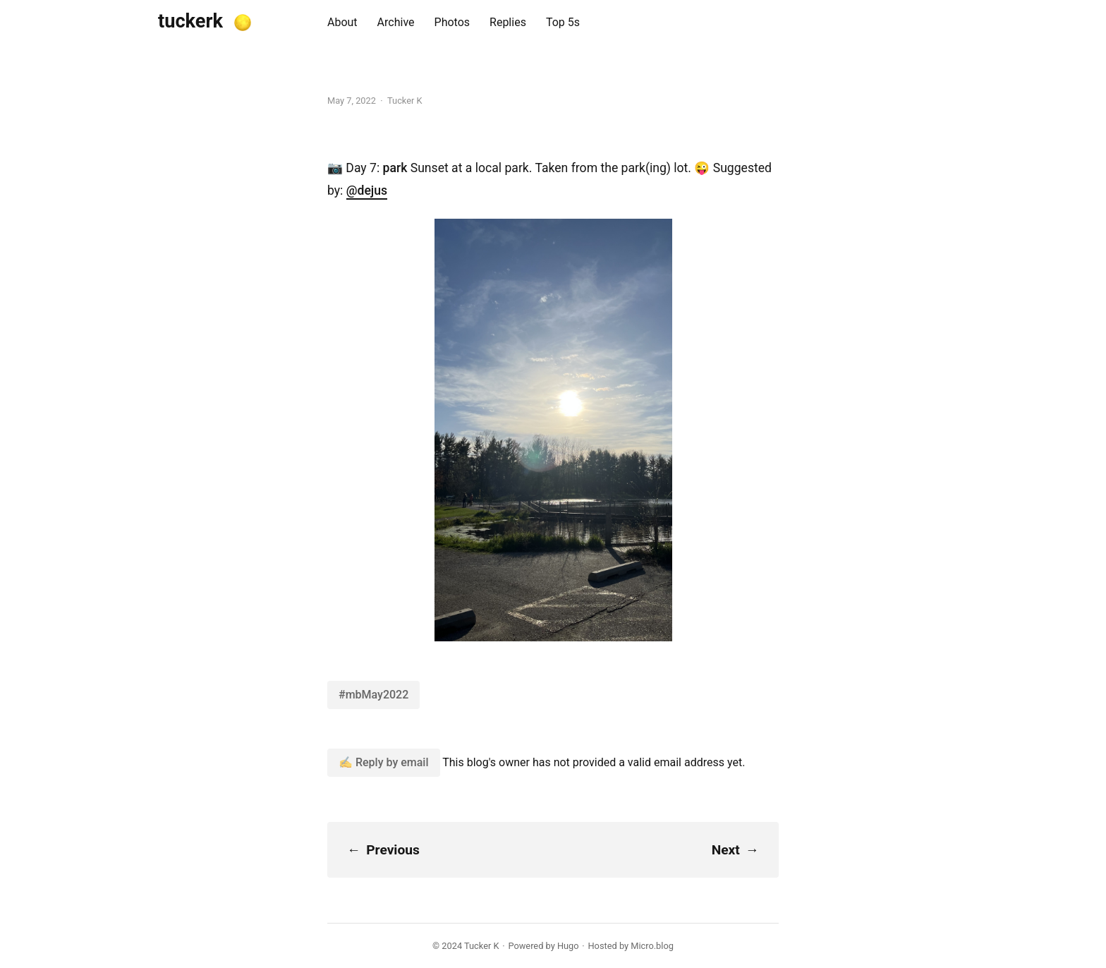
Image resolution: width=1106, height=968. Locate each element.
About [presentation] (342, 22)
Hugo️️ (568, 945)
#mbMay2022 (373, 694)
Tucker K (481, 945)
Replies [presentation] (508, 22)
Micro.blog (652, 945)
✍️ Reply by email (384, 762)
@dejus (366, 190)
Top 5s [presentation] (563, 22)
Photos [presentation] (452, 22)
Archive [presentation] (396, 22)
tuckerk (190, 21)
